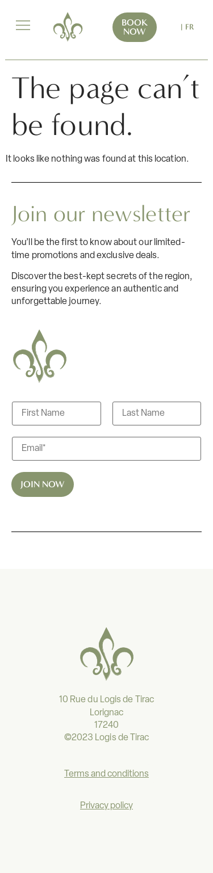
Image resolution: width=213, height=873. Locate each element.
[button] (22, 27)
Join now (42, 484)
